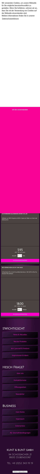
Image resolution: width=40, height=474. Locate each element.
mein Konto (20, 412)
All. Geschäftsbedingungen (20, 433)
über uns (20, 373)
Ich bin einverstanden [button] (20, 110)
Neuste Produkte (20, 341)
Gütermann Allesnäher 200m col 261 (14, 214)
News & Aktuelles (20, 335)
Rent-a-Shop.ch (23, 471)
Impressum (20, 419)
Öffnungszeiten (20, 387)
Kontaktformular (20, 380)
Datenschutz (20, 426)
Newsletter (20, 394)
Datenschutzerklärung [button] (10, 19)
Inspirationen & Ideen (20, 355)
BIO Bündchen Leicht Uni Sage (12, 267)
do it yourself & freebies (20, 348)
